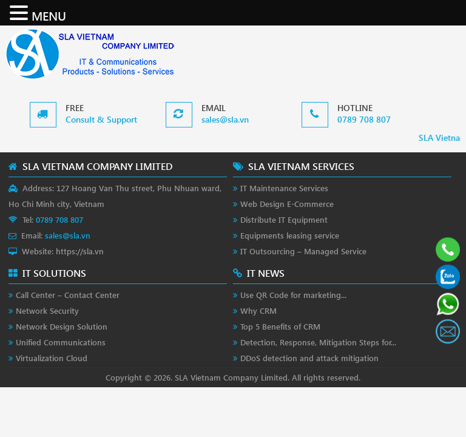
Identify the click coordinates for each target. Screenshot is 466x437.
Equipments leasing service (289, 235)
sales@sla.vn (225, 119)
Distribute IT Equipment (284, 219)
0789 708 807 (364, 119)
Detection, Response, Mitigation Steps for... (318, 342)
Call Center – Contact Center (68, 295)
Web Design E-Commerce (287, 203)
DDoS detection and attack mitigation (309, 358)
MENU (49, 15)
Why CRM (258, 310)
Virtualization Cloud (51, 358)
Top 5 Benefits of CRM (280, 326)
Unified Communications (61, 342)
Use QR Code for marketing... (293, 295)
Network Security (47, 310)
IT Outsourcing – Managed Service (303, 251)
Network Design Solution (61, 326)
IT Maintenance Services (284, 188)
